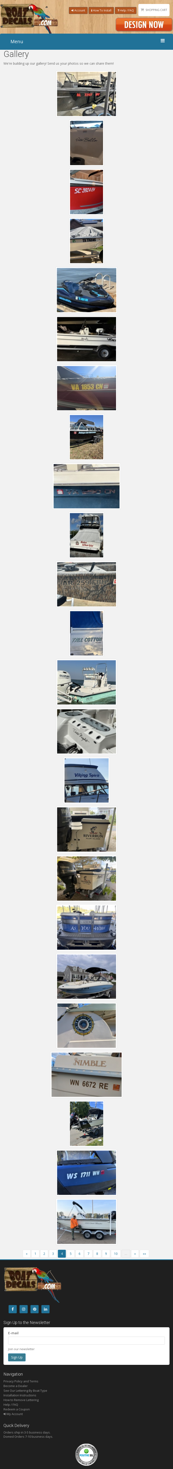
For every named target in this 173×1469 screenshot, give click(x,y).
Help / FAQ (125, 10)
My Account (13, 1414)
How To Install (101, 10)
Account (78, 10)
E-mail (13, 1333)
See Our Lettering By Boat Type (25, 1390)
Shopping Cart (156, 10)
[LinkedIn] (45, 1309)
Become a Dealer (15, 1386)
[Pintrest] (34, 1309)
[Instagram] (24, 1309)
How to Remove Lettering (21, 1400)
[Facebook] (13, 1309)
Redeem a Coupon (16, 1409)
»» (144, 1253)
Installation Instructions (19, 1395)
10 (116, 1253)
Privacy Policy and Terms (20, 1381)
